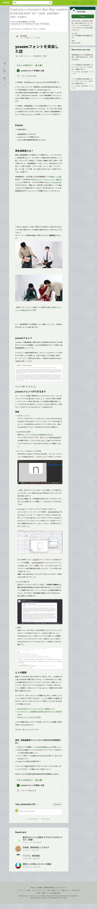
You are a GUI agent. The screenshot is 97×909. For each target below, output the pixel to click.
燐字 (45, 56)
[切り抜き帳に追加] (5, 79)
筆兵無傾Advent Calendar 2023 (35, 82)
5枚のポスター (37, 179)
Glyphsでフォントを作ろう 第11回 (29, 717)
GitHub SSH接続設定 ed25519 (42, 435)
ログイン (76, 3)
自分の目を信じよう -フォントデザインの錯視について (36, 709)
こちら (34, 386)
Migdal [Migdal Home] (33, 887)
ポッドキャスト (36, 890)
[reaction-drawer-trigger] (4, 64)
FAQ (49, 890)
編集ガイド (45, 893)
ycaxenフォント (29, 114)
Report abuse (45, 819)
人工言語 (19, 56)
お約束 (38, 893)
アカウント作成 (88, 3)
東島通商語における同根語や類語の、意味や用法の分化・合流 (82, 57)
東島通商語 (37, 56)
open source (36, 896)
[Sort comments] (38, 804)
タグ (44, 890)
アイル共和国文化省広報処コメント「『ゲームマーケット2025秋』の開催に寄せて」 (82, 69)
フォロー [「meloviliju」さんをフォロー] (83, 16)
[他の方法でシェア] (4, 86)
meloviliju (23, 36)
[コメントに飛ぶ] (5, 72)
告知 (28, 890)
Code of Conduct (32, 819)
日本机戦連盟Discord (44, 747)
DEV (56, 896)
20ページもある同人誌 (53, 182)
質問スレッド (56, 890)
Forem (26, 896)
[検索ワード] (32, 3)
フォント (27, 56)
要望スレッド (66, 890)
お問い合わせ (76, 890)
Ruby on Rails (47, 898)
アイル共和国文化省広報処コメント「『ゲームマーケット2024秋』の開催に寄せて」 (82, 83)
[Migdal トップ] (6, 3)
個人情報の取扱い (55, 893)
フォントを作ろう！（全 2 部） (30, 65)
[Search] (50, 2)
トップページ (21, 890)
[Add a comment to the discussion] (40, 812)
